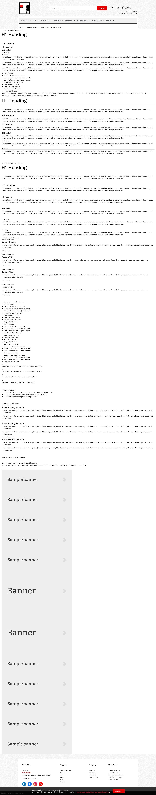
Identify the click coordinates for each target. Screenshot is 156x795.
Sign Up (128, 8)
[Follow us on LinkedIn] (24, 784)
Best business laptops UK (115, 775)
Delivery (62, 772)
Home (21, 27)
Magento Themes (11, 91)
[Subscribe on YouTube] (41, 784)
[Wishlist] (111, 8)
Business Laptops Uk (114, 770)
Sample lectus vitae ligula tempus (17, 80)
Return (62, 775)
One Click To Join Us (12, 87)
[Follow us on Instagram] (35, 784)
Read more (6, 250)
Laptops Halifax (113, 779)
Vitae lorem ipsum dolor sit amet (17, 78)
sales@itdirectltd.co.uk (29, 778)
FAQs (61, 777)
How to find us (93, 777)
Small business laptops (115, 777)
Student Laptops (113, 772)
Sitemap (62, 782)
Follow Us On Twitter (12, 89)
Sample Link (9, 73)
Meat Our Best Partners (13, 82)
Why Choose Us (93, 772)
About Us (92, 770)
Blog (61, 779)
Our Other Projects (11, 84)
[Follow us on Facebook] (30, 784)
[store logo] (24, 8)
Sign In (128, 7)
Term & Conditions (65, 770)
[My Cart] (117, 8)
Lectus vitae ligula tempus (14, 76)
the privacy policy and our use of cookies (93, 792)
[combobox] (73, 8)
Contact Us (92, 775)
